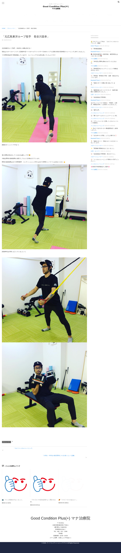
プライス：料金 (50, 22)
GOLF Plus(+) (93, 16)
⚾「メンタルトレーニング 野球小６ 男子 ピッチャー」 (105, 160)
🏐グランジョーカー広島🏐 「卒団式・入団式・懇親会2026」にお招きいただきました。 (104, 103)
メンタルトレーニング (32, 22)
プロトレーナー (57, 16)
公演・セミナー (95, 94)
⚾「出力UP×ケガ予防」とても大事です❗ (104, 135)
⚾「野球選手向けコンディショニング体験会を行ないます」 (104, 69)
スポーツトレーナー (40, 16)
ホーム (13, 16)
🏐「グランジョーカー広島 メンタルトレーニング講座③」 (104, 122)
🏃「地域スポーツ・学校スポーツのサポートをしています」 (104, 142)
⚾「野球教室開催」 (97, 48)
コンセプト (25, 16)
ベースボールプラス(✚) (76, 16)
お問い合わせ (94, 22)
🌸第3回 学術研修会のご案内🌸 (100, 166)
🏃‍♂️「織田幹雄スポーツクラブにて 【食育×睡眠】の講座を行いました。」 (104, 90)
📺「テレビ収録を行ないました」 (12, 494)
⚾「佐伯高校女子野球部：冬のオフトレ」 (103, 154)
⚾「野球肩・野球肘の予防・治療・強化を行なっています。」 (105, 76)
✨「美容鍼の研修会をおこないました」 (103, 148)
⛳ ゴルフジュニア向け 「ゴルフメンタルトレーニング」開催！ (105, 42)
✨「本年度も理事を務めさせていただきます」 (104, 62)
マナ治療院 (107, 16)
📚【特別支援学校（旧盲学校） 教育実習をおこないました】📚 (104, 55)
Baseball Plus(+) (95, 51)
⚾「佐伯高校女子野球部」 (99, 97)
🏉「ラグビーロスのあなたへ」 (68, 494)
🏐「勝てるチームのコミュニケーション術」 (104, 115)
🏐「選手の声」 (95, 110)
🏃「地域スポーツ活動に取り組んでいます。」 (103, 83)
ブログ (83, 22)
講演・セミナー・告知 (68, 22)
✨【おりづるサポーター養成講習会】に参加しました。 (104, 129)
